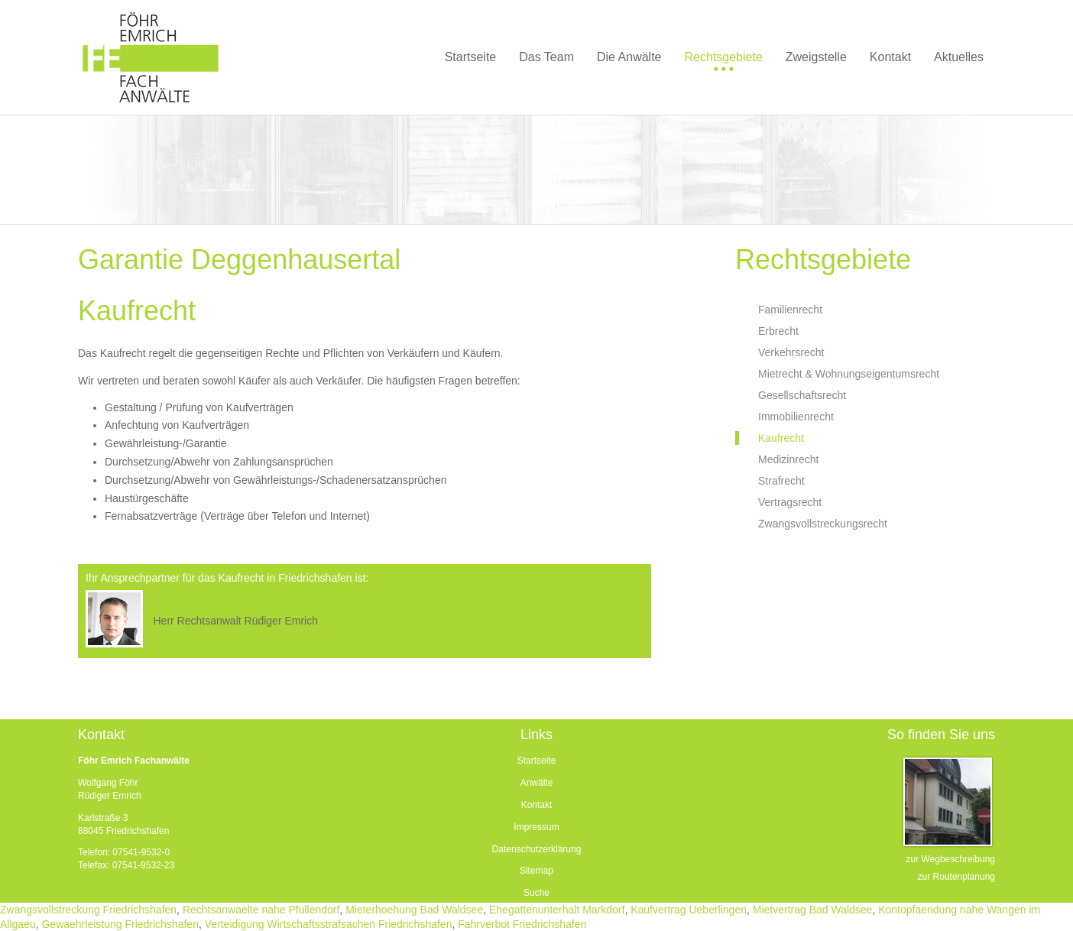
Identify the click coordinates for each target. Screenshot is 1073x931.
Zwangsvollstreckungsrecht (822, 523)
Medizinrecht (788, 459)
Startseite (536, 760)
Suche (536, 892)
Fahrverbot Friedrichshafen (522, 924)
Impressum (536, 827)
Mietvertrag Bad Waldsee (813, 909)
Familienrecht (790, 309)
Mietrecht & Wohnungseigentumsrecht (848, 374)
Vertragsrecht (790, 502)
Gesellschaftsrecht (802, 395)
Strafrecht (781, 481)
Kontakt (537, 805)
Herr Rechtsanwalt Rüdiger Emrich (235, 621)
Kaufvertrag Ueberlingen (689, 909)
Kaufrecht (781, 438)
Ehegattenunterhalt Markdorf (556, 909)
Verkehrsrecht (791, 352)
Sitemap (536, 870)
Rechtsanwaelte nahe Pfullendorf (261, 909)
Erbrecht (778, 331)
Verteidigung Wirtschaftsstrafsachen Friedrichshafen (328, 924)
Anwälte (536, 782)
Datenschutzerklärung (537, 849)
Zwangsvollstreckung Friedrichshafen (88, 909)
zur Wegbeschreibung (950, 859)
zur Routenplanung (956, 876)
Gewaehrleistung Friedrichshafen (119, 924)
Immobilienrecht (796, 416)
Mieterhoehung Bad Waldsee (414, 909)
